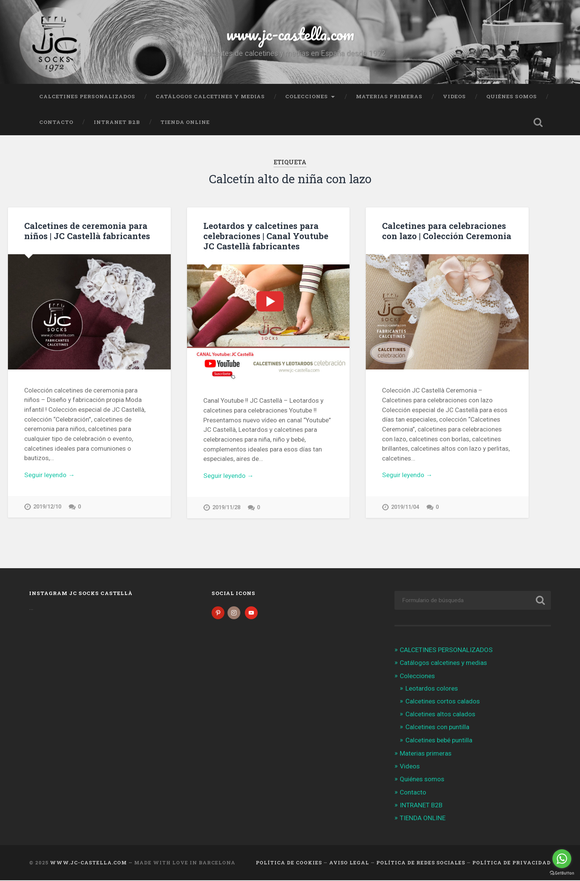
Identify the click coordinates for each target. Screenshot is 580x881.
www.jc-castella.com (290, 33)
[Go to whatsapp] (561, 858)
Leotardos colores (431, 689)
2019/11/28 (226, 507)
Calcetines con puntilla (437, 728)
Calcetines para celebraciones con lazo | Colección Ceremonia (446, 230)
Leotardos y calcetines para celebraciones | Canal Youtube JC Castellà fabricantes (265, 236)
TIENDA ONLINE (185, 122)
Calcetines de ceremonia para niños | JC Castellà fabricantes (87, 230)
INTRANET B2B (117, 122)
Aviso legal (349, 863)
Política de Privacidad (511, 863)
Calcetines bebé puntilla (438, 741)
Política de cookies (289, 863)
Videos (454, 96)
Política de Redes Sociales (420, 863)
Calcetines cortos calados (442, 702)
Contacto (56, 122)
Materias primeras (389, 96)
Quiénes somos (511, 96)
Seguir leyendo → (49, 475)
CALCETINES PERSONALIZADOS (87, 96)
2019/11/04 (405, 507)
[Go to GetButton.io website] (562, 873)
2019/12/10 (47, 507)
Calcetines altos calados (440, 715)
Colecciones (306, 96)
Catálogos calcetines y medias (210, 96)
